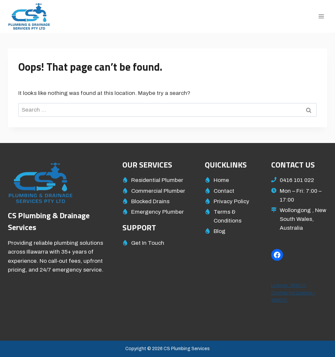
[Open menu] (321, 16)
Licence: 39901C (288, 285)
